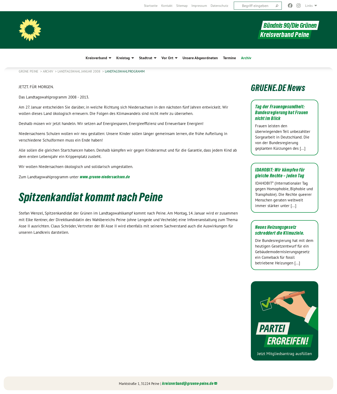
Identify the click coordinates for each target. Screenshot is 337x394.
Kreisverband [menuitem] (96, 57)
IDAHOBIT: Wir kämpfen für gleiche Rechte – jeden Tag (280, 173)
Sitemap (182, 6)
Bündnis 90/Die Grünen (290, 25)
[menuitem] (151, 5)
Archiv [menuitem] (246, 57)
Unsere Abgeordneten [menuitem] (200, 57)
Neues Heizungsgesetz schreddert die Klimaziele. (279, 230)
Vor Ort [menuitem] (167, 57)
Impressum (199, 6)
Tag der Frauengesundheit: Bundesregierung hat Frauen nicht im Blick (281, 112)
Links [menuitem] (309, 6)
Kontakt (166, 6)
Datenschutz (219, 6)
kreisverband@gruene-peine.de (187, 383)
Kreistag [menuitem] (123, 57)
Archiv (48, 71)
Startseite (151, 6)
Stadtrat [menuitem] (145, 57)
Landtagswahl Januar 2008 (79, 71)
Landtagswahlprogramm (125, 71)
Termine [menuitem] (229, 57)
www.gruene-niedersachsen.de (105, 176)
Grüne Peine (29, 71)
